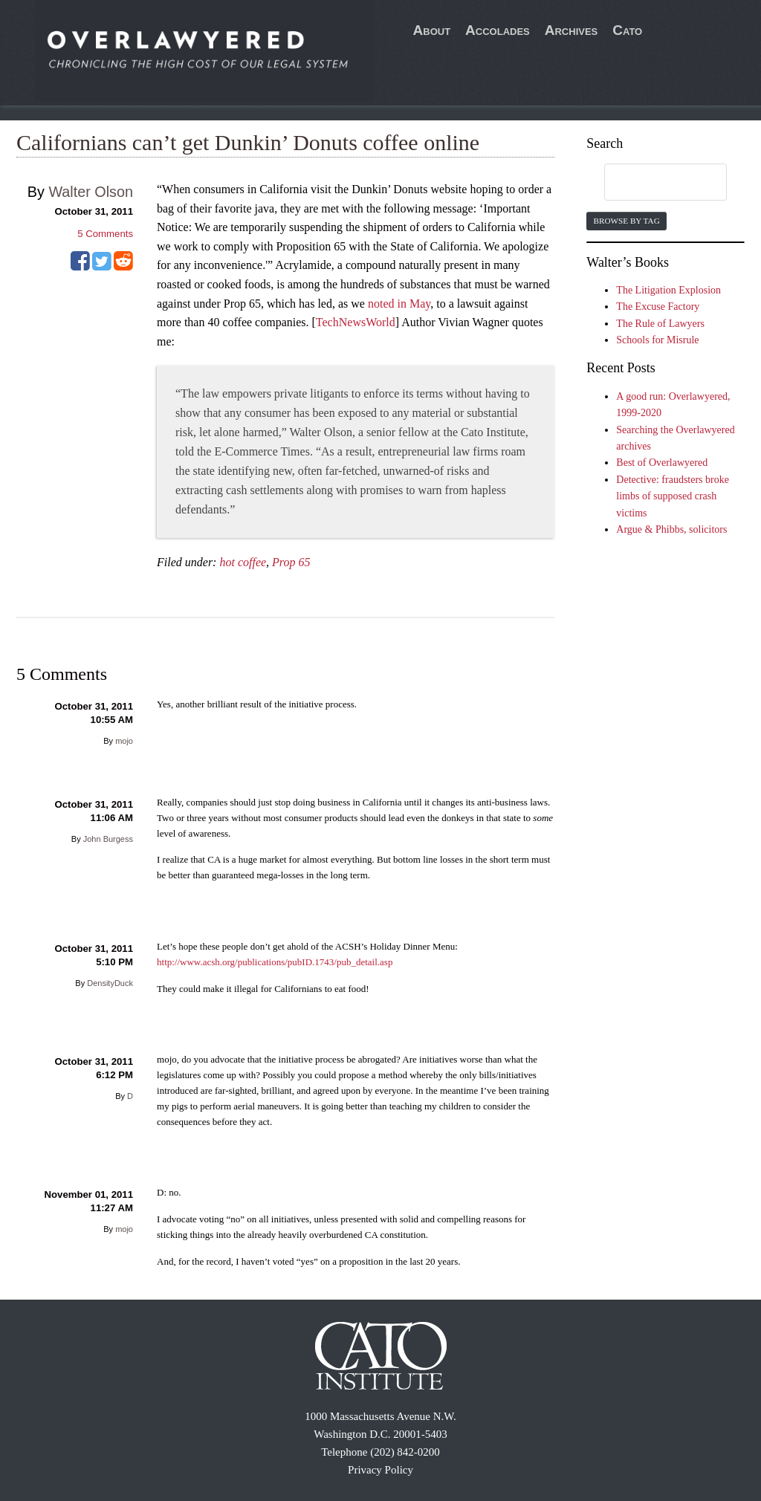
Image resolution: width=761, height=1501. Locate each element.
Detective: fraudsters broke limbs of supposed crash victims (672, 496)
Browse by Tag (626, 220)
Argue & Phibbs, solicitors (671, 529)
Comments (105, 233)
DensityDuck (110, 983)
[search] (651, 183)
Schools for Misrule (657, 340)
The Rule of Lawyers (660, 323)
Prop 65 (291, 562)
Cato (627, 30)
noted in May (399, 303)
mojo (124, 740)
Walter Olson (90, 192)
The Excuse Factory (657, 306)
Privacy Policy (380, 1470)
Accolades (497, 30)
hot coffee (242, 562)
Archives (571, 30)
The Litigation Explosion (668, 290)
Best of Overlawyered (661, 462)
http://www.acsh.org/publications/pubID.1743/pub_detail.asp (274, 961)
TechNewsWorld (355, 322)
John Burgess (108, 838)
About (432, 30)
